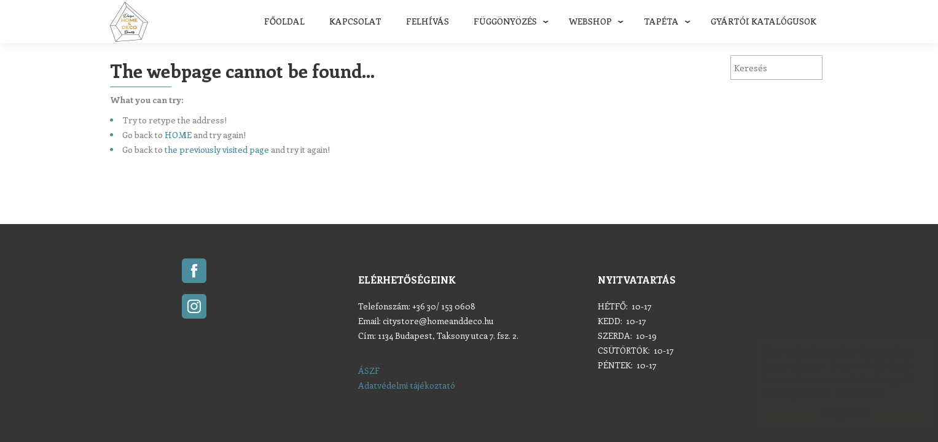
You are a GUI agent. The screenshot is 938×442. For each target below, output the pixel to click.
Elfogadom (833, 412)
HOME (178, 135)
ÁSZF (369, 370)
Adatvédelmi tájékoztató (406, 385)
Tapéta (661, 21)
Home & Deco (129, 22)
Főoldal (284, 21)
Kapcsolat (355, 21)
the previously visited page (217, 149)
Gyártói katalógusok (763, 21)
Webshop (590, 21)
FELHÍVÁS (427, 21)
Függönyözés (505, 21)
